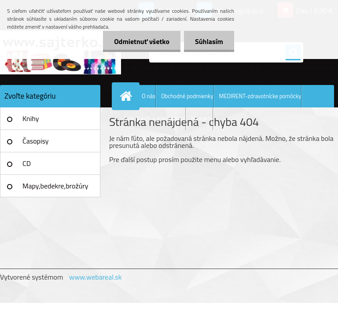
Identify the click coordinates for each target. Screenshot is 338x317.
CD (26, 163)
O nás (148, 96)
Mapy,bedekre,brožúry (55, 186)
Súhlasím (209, 41)
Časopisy (35, 141)
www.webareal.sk (95, 277)
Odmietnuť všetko (141, 41)
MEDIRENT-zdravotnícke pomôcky (260, 96)
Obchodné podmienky (187, 96)
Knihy (30, 118)
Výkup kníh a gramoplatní (155, 118)
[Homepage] (127, 96)
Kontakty (202, 118)
